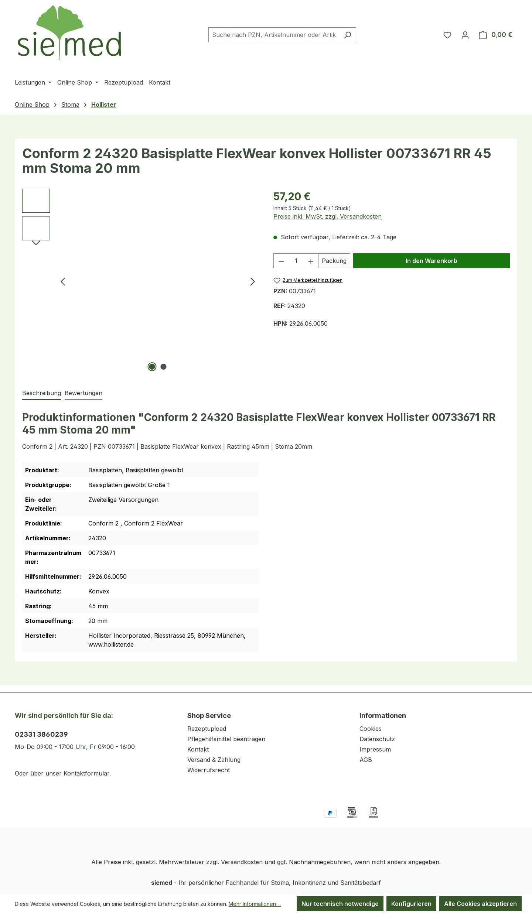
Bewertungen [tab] (83, 393)
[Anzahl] (296, 260)
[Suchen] (347, 34)
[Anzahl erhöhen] (311, 260)
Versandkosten (242, 862)
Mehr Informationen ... (255, 904)
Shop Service (209, 715)
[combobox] (273, 34)
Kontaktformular (86, 773)
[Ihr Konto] (465, 34)
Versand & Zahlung (214, 759)
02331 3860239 (41, 734)
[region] (140, 281)
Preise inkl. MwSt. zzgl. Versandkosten (327, 216)
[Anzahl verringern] (281, 260)
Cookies (370, 728)
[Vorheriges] (62, 281)
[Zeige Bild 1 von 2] (152, 367)
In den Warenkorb (431, 260)
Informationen (382, 715)
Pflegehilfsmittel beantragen (226, 739)
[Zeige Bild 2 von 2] (164, 367)
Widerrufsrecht (208, 770)
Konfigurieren (411, 903)
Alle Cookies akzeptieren (480, 903)
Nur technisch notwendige (340, 903)
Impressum (375, 749)
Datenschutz (377, 739)
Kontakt (198, 749)
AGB (365, 759)
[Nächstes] (252, 281)
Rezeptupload (206, 728)
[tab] (41, 393)
